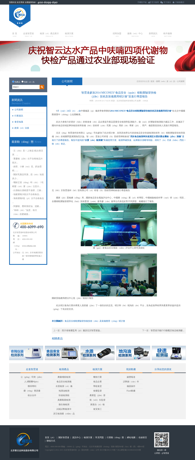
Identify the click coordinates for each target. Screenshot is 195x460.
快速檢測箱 (64, 395)
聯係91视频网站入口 (122, 48)
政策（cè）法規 (21, 128)
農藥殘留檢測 (64, 377)
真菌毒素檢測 (64, 400)
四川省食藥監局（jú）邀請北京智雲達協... (81, 330)
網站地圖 (131, 437)
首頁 (152, 81)
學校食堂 (97, 386)
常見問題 (99, 437)
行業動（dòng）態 (115, 437)
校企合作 (32, 395)
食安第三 (97, 409)
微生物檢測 (64, 404)
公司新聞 (18, 110)
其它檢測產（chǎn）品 (64, 414)
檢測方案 (69, 34)
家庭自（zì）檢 (97, 404)
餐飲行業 (97, 377)
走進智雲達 (28, 34)
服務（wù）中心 (135, 34)
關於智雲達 (63, 437)
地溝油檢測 (64, 391)
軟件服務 (167, 34)
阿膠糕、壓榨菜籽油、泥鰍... (27, 206)
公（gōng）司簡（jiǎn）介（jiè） (32, 377)
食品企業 (97, 381)
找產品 (17, 82)
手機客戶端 (142, 2)
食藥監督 (97, 391)
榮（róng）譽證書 (32, 391)
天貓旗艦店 (179, 2)
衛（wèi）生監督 (97, 400)
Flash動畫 (131, 391)
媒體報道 (131, 377)
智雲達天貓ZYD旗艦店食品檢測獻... (167, 330)
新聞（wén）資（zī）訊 (165, 81)
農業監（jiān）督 (98, 395)
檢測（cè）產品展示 (49, 34)
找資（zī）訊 (29, 82)
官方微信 (167, 2)
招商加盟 (117, 34)
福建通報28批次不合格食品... (27, 194)
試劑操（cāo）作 (131, 381)
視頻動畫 (16, 48)
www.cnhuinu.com (29, 246)
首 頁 (14, 34)
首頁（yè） (50, 437)
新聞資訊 (153, 34)
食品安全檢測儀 (64, 381)
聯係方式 (51, 441)
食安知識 (18, 122)
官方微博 (155, 2)
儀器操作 (131, 386)
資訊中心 (76, 437)
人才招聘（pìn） (32, 381)
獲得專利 (32, 386)
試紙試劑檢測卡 (64, 409)
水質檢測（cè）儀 (64, 386)
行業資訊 (18, 116)
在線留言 (142, 437)
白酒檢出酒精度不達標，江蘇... (28, 190)
